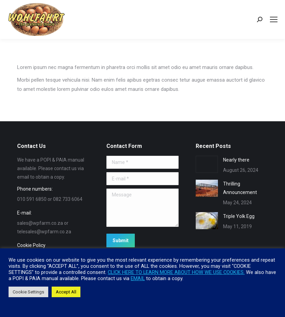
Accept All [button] (66, 291)
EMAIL (138, 278)
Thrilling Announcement (240, 188)
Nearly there (236, 160)
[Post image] (207, 164)
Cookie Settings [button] (28, 291)
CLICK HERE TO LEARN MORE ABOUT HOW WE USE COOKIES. (176, 272)
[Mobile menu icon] (273, 19)
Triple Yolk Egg (239, 216)
